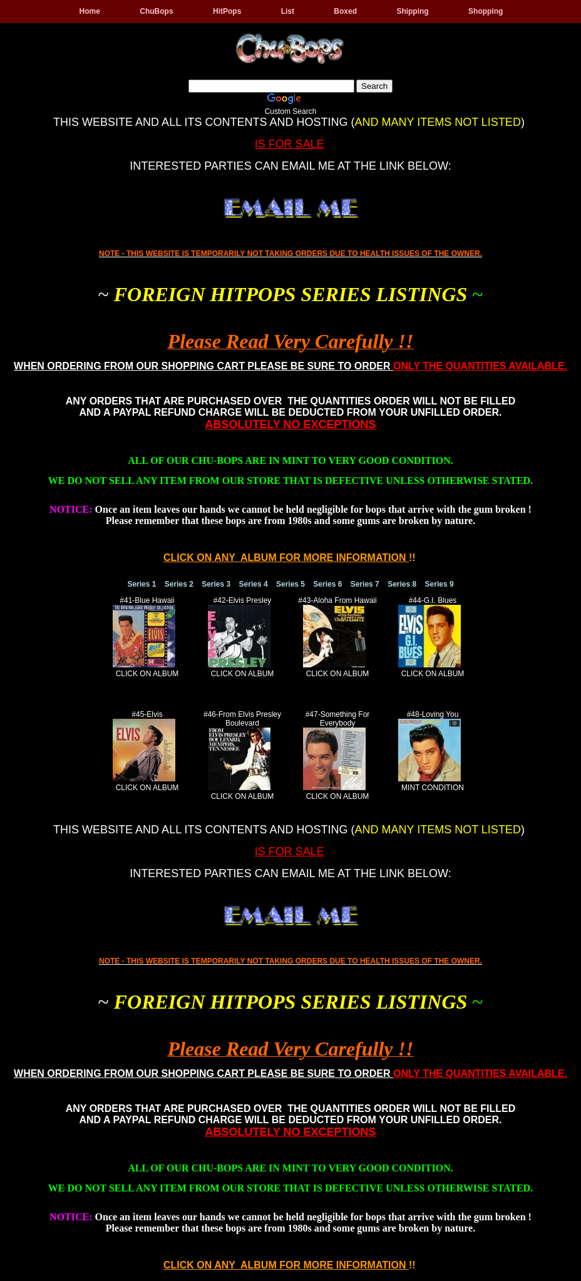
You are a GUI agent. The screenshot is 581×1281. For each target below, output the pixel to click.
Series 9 (439, 584)
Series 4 (253, 584)
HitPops (227, 11)
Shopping (485, 11)
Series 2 (179, 584)
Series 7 (365, 584)
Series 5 (290, 584)
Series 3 (216, 584)
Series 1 (141, 584)
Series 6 (327, 584)
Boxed (345, 11)
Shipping (412, 11)
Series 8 (402, 584)
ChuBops (156, 11)
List (287, 11)
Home (90, 11)
